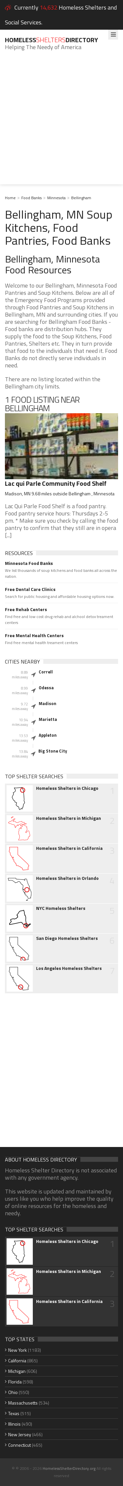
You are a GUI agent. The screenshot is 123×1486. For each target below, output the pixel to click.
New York (17, 1350)
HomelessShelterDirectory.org (69, 1468)
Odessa (46, 688)
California (17, 1360)
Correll (46, 672)
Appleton (48, 735)
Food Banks (31, 198)
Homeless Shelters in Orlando (67, 878)
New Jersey (19, 1434)
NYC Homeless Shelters (60, 908)
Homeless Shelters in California (69, 848)
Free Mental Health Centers (34, 635)
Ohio (13, 1392)
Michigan (17, 1371)
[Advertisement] (61, 122)
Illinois (14, 1423)
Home (10, 198)
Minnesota (56, 198)
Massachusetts (23, 1402)
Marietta (48, 719)
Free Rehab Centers (26, 609)
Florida (15, 1381)
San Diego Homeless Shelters (67, 938)
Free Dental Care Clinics (30, 589)
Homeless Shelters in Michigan (68, 818)
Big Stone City (52, 751)
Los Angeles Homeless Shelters (69, 968)
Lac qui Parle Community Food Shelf (56, 483)
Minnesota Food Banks (29, 563)
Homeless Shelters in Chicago (67, 788)
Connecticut (19, 1444)
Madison (47, 703)
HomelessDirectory (51, 40)
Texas (13, 1413)
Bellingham (81, 198)
